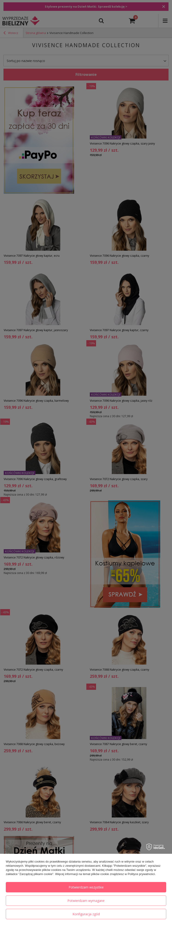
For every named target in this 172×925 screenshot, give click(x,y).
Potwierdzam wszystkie (86, 887)
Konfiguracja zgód (86, 914)
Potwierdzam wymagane (86, 900)
